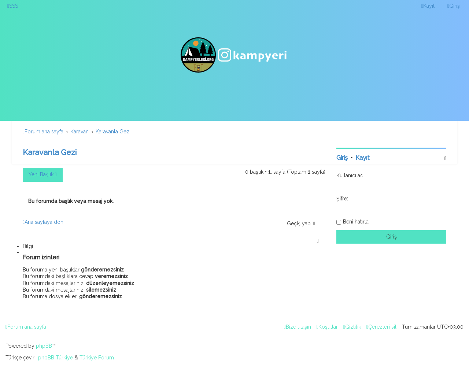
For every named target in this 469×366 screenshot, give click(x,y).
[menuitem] (12, 6)
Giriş (342, 157)
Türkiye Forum (97, 358)
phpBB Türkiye (55, 358)
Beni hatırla (356, 222)
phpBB (44, 346)
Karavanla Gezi (50, 152)
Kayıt (362, 157)
